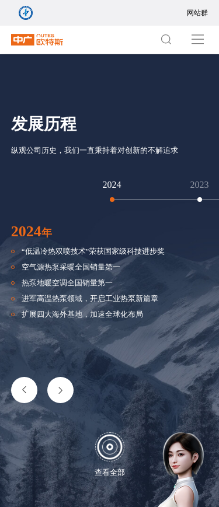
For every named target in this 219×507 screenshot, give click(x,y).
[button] (24, 390)
